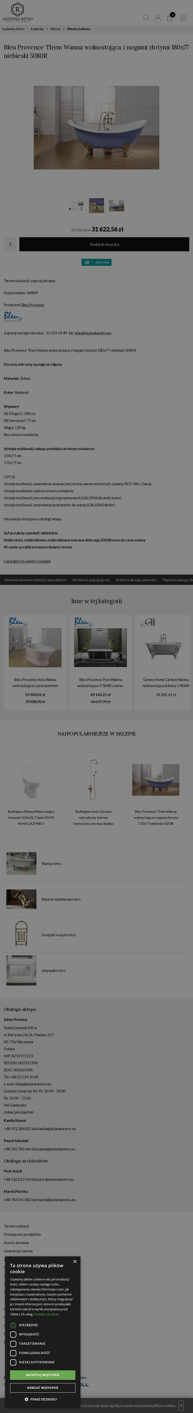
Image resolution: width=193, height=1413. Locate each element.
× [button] (75, 1262)
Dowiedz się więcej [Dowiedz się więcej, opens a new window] (46, 1314)
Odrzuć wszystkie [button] (42, 1388)
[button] (42, 1399)
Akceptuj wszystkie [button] (42, 1375)
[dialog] (96, 706)
